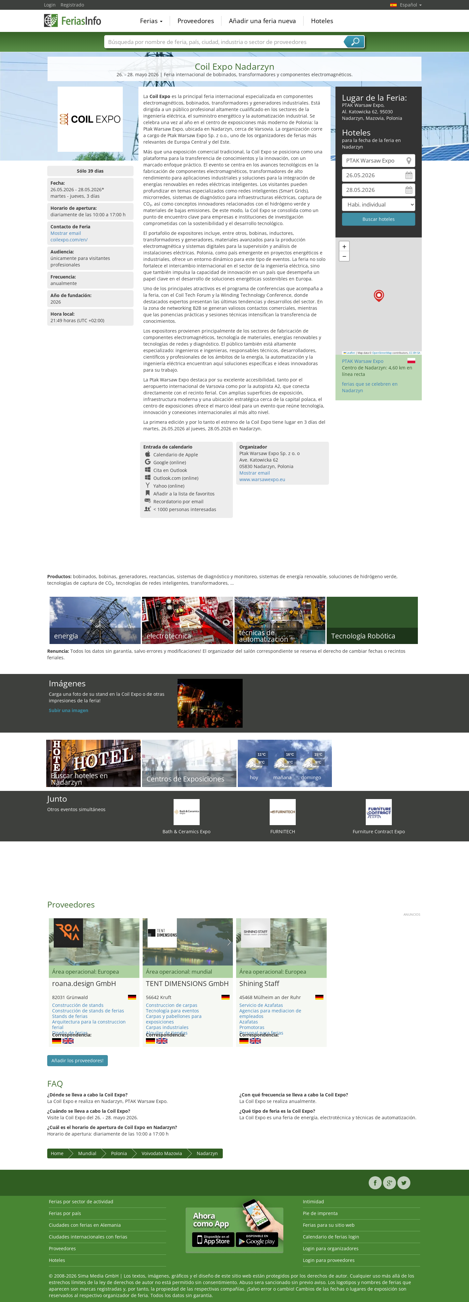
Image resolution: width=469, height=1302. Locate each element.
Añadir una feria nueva (262, 21)
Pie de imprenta (320, 1213)
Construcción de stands (78, 1005)
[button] (379, 296)
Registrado (72, 5)
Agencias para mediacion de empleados (270, 1013)
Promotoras (251, 1027)
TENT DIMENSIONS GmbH (187, 984)
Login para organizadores (331, 1248)
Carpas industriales (167, 1027)
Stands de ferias (70, 1016)
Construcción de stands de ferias (88, 1011)
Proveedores (196, 21)
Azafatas (248, 1022)
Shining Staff (259, 984)
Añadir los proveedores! (77, 1060)
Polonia (119, 1153)
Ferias (151, 21)
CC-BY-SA (414, 352)
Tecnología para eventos (172, 1011)
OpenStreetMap (382, 352)
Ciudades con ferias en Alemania (85, 1225)
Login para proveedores (329, 1260)
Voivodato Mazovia (162, 1153)
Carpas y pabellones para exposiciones (174, 1019)
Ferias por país (65, 1213)
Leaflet (349, 352)
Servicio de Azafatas (261, 1005)
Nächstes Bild (229, 942)
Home (57, 1153)
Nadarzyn (207, 1153)
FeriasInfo (76, 20)
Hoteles (322, 21)
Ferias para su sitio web (329, 1225)
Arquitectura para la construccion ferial (89, 1024)
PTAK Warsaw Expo (362, 361)
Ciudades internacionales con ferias (88, 1237)
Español (411, 5)
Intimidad (313, 1201)
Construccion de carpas (171, 1005)
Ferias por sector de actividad (81, 1201)
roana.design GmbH (84, 984)
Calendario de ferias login (331, 1237)
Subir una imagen (68, 710)
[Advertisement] (234, 552)
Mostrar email (65, 233)
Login (50, 5)
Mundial (87, 1153)
